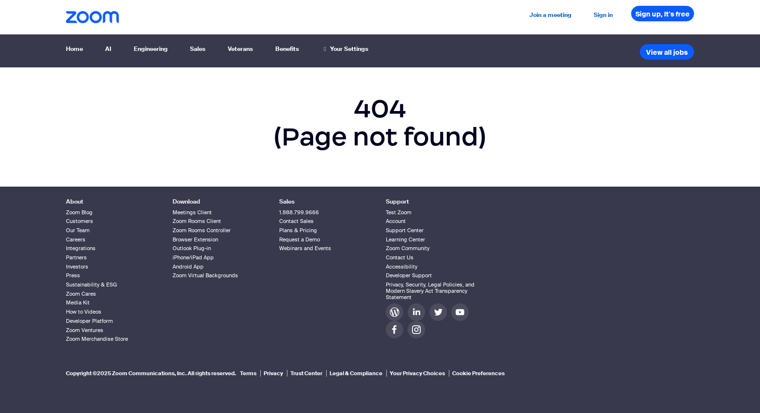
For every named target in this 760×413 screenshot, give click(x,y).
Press (73, 275)
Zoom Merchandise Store (97, 338)
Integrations (80, 248)
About (74, 202)
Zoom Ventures (84, 330)
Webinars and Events (305, 248)
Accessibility (401, 266)
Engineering (151, 49)
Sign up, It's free (662, 14)
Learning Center (405, 239)
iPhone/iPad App (193, 257)
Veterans (240, 49)
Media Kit (78, 302)
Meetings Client (192, 212)
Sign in (603, 15)
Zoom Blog (79, 212)
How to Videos (83, 311)
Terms (248, 373)
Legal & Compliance (356, 373)
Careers (75, 239)
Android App (188, 266)
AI (108, 49)
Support (397, 202)
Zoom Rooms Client (197, 221)
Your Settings (344, 49)
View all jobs (667, 52)
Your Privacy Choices (417, 373)
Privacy (273, 373)
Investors (77, 266)
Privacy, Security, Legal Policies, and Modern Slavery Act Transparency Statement (430, 291)
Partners (76, 257)
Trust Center (306, 373)
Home (74, 49)
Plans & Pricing (298, 230)
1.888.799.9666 (299, 212)
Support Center (405, 230)
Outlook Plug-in (192, 248)
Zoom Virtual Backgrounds (205, 275)
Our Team (78, 230)
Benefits (287, 49)
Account (396, 221)
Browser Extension (195, 239)
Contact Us (399, 257)
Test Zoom (399, 212)
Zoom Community (407, 248)
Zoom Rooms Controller (202, 230)
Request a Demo (299, 239)
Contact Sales (296, 221)
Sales (198, 49)
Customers (79, 221)
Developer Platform (89, 321)
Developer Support (409, 275)
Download (186, 202)
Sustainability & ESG (91, 284)
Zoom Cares (81, 293)
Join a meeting (550, 15)
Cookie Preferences (478, 373)
